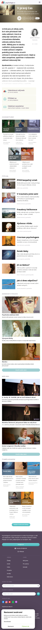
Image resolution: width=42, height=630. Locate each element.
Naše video (5, 376)
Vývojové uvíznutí (6, 129)
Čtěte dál (5, 176)
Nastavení (11, 626)
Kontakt (25, 567)
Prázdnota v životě (26, 157)
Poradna (9, 570)
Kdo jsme (25, 560)
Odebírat (38, 593)
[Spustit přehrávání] (19, 18)
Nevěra (4, 362)
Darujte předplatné (21, 548)
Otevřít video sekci (21, 454)
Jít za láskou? (23, 265)
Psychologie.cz (8, 2)
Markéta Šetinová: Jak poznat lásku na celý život (19, 422)
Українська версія (7, 606)
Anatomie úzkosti (19, 129)
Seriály (9, 573)
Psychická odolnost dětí (10, 315)
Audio (8, 564)
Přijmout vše (25, 626)
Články (9, 560)
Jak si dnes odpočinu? (27, 280)
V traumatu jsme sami (27, 193)
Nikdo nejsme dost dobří (14, 157)
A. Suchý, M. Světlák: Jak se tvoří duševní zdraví (19, 397)
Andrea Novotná (35, 37)
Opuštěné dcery (34, 129)
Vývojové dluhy (7, 338)
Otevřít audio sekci (21, 370)
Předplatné (21, 544)
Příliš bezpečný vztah (27, 180)
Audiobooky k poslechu (10, 294)
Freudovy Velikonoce (27, 209)
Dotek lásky (22, 251)
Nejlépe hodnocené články (21, 524)
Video (8, 567)
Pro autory (26, 564)
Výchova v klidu (24, 223)
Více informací (7, 621)
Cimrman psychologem (28, 237)
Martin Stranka (6, 13)
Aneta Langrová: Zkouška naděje (14, 446)
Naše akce (10, 577)
